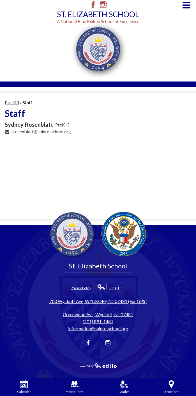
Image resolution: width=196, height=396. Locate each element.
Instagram (103, 4)
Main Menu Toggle (186, 5)
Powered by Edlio (98, 365)
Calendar (24, 387)
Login (110, 287)
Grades (124, 387)
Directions (171, 387)
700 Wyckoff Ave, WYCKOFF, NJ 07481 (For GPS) (98, 301)
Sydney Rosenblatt (29, 124)
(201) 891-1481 (98, 321)
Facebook (93, 4)
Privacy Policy (81, 288)
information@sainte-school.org (98, 328)
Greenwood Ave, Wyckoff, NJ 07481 (98, 314)
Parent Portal (74, 387)
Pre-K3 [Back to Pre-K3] (12, 102)
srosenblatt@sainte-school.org (41, 131)
